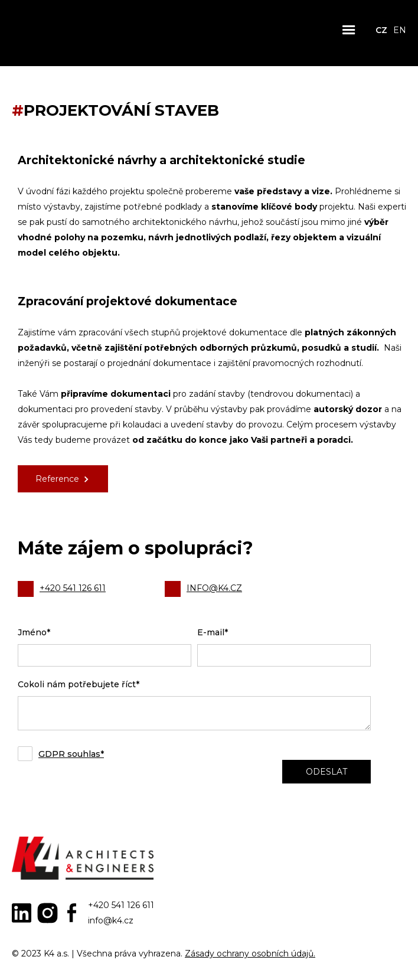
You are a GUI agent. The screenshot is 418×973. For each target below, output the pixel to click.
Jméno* (34, 632)
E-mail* (212, 632)
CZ (381, 30)
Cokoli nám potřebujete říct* (78, 684)
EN (399, 30)
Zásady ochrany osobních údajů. (250, 953)
